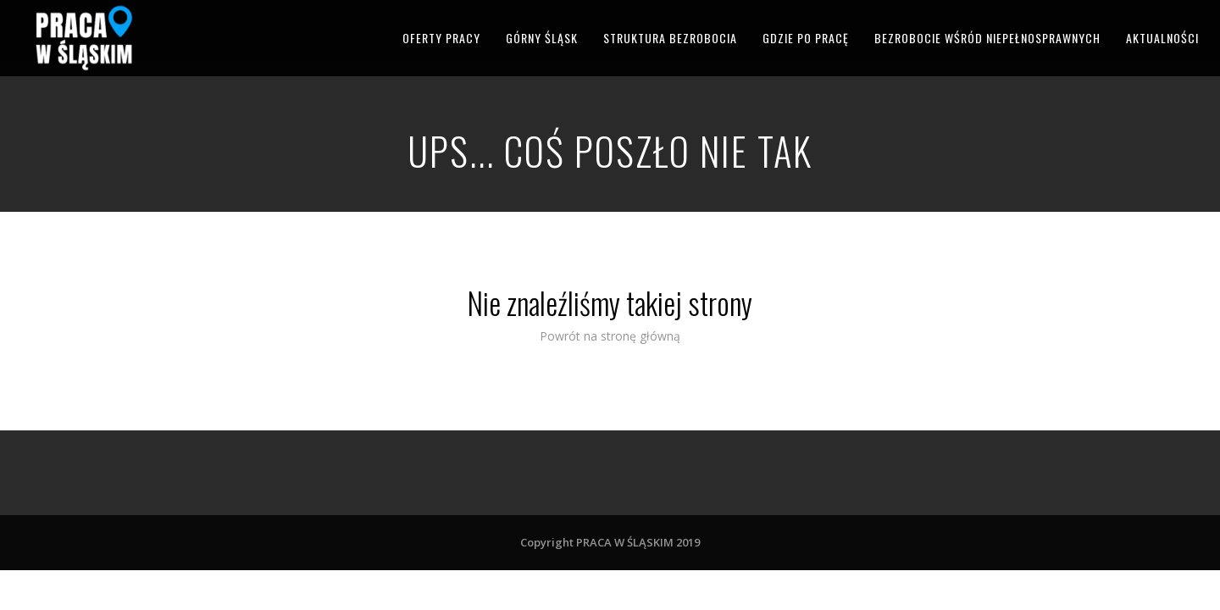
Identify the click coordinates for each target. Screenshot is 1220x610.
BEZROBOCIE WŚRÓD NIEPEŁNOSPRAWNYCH (987, 38)
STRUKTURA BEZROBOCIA (670, 38)
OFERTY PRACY (441, 38)
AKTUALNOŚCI (1162, 38)
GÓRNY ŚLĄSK (542, 38)
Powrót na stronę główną (610, 336)
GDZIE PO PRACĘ (805, 38)
